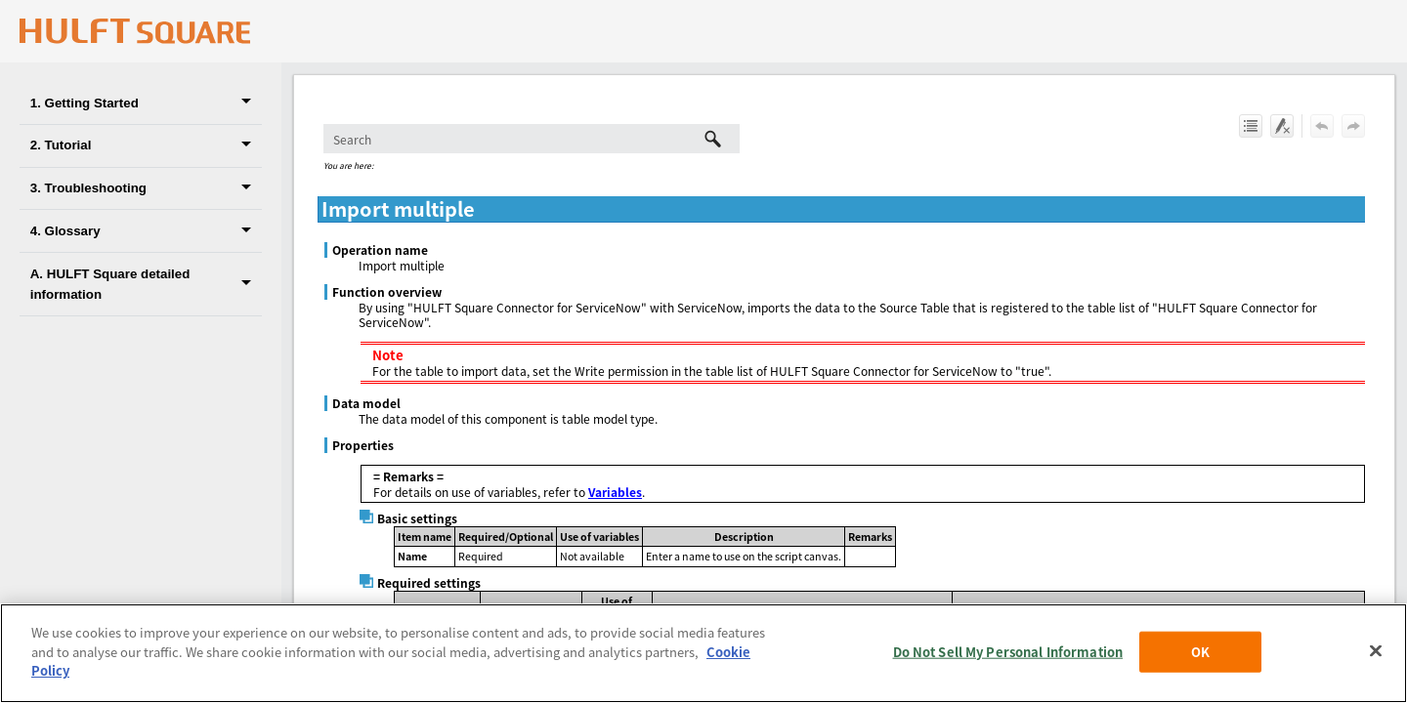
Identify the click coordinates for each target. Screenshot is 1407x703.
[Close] (1375, 651)
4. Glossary (146, 231)
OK (1200, 651)
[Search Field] (531, 138)
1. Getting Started (146, 103)
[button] (249, 103)
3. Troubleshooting (146, 189)
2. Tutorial (146, 146)
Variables (615, 491)
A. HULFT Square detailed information (146, 284)
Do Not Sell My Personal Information (1008, 651)
